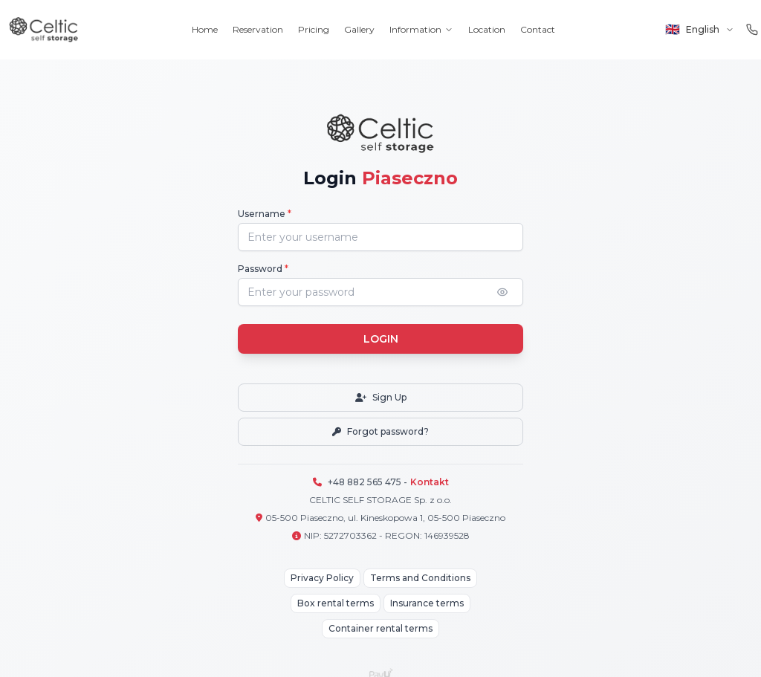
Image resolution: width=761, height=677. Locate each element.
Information (421, 29)
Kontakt (429, 481)
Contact (537, 29)
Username (264, 213)
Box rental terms (335, 603)
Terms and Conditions (420, 577)
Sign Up (381, 397)
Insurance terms (427, 603)
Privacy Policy (322, 577)
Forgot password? (380, 431)
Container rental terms (380, 628)
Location (486, 29)
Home (205, 29)
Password (263, 268)
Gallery (359, 29)
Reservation (258, 29)
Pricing (313, 29)
